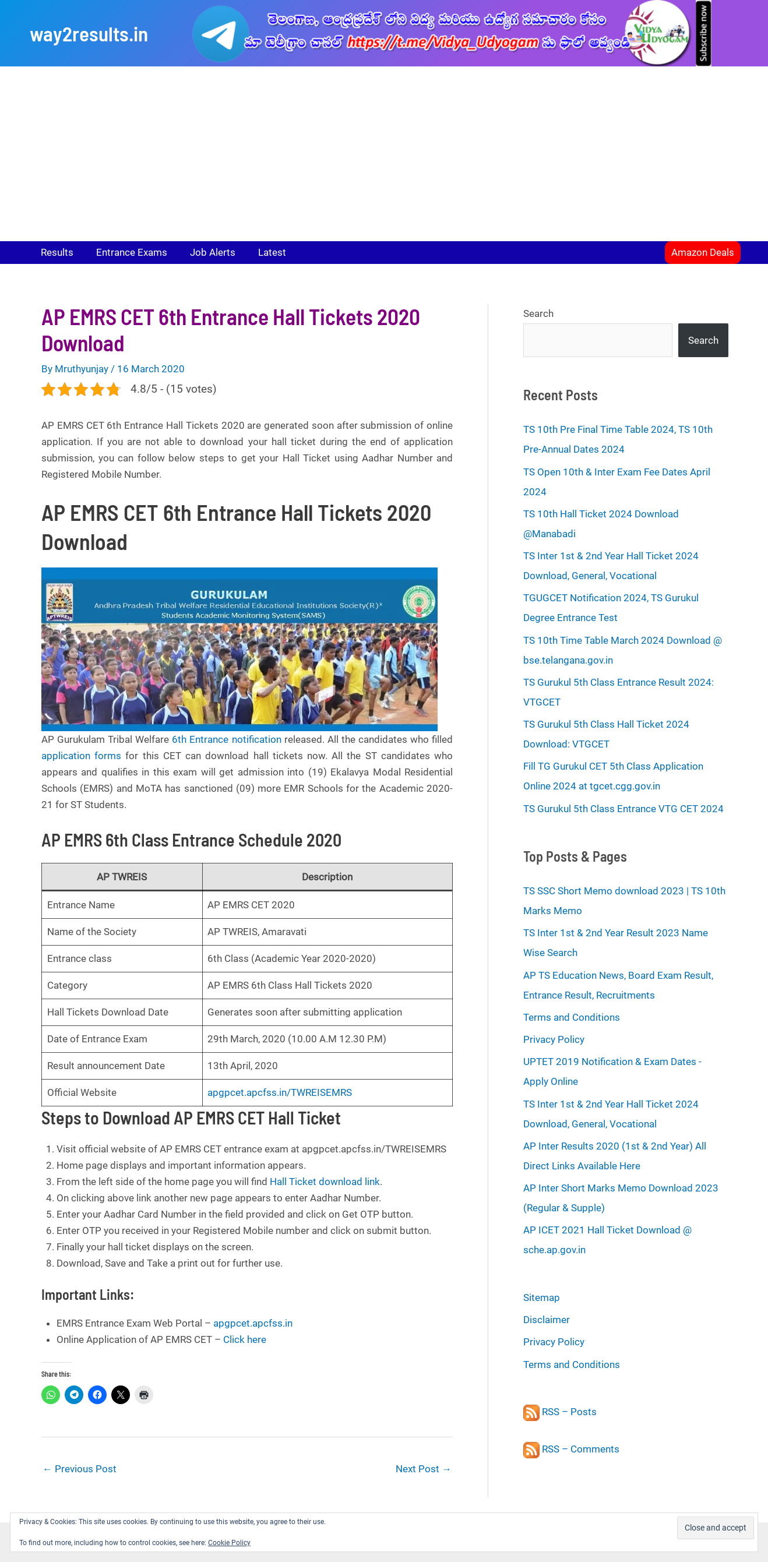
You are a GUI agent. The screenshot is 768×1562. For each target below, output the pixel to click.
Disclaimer (546, 1319)
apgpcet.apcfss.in (253, 1323)
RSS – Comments (571, 1449)
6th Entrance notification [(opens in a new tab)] (226, 739)
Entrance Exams (127, 252)
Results (56, 252)
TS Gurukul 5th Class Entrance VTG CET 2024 (623, 809)
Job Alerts (205, 252)
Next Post (424, 1469)
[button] (703, 252)
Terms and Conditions (571, 1017)
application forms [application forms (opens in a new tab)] (81, 755)
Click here (244, 1339)
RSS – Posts (560, 1412)
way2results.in (89, 33)
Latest (262, 252)
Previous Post (80, 1469)
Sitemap (541, 1297)
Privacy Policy (553, 1039)
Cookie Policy (229, 1543)
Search (538, 313)
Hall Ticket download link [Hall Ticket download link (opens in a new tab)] (325, 1181)
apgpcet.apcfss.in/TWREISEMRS (279, 1092)
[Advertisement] (384, 153)
